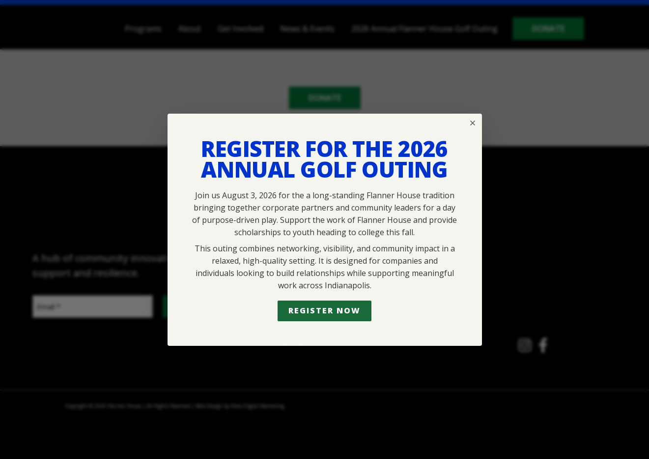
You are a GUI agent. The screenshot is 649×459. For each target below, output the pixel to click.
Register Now (324, 310)
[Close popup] (473, 123)
